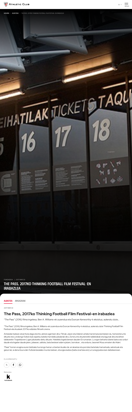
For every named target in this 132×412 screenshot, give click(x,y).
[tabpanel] (66, 344)
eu (120, 4)
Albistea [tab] (8, 300)
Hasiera (6, 13)
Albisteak (15, 13)
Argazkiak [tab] (20, 300)
